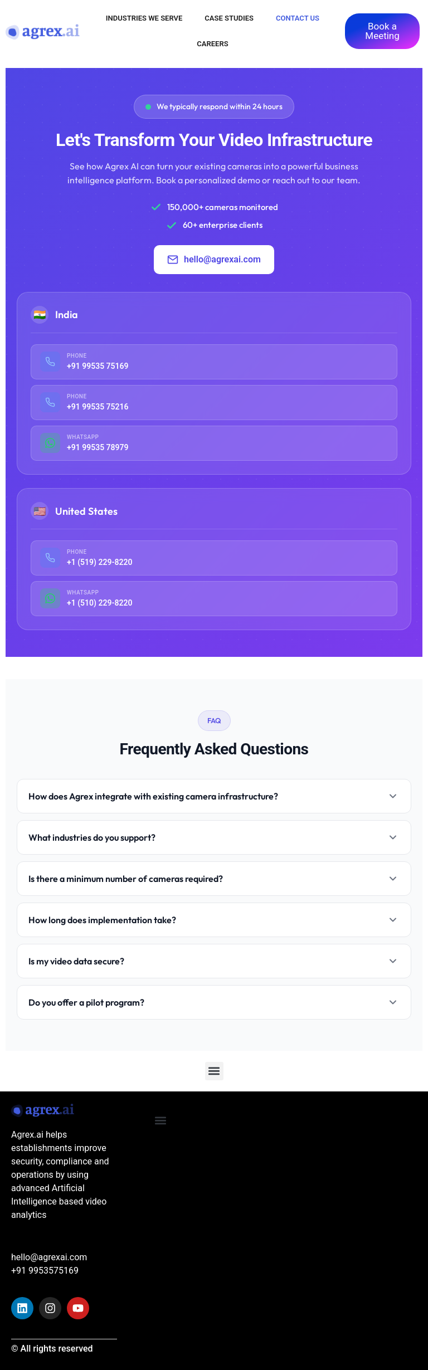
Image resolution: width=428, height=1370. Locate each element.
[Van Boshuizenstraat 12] (369, 1180)
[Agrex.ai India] (251, 1180)
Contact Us (297, 18)
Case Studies (229, 18)
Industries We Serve (144, 18)
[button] (214, 1071)
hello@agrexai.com (214, 259)
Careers (212, 44)
